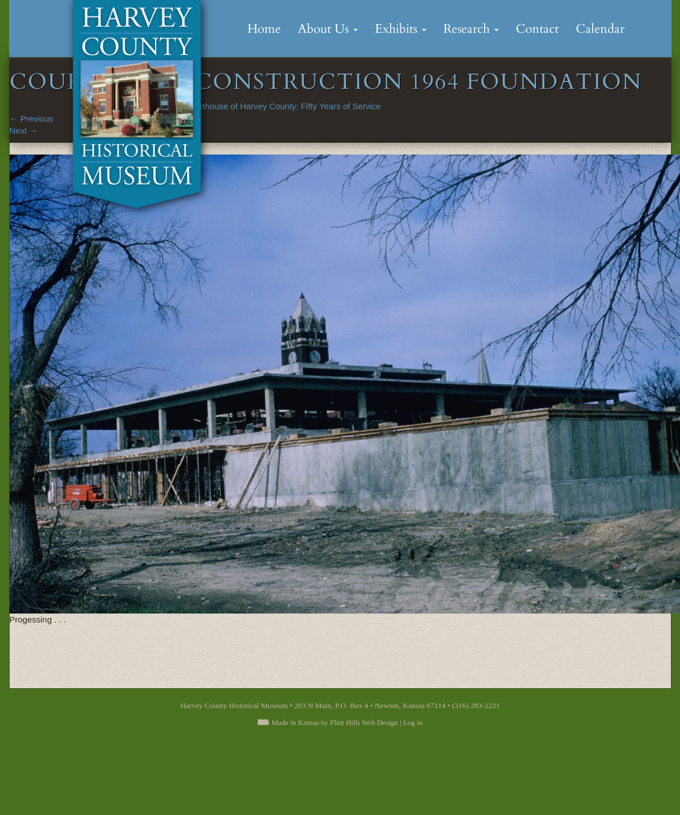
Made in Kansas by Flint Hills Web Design (335, 722)
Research (471, 28)
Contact (537, 28)
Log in (412, 722)
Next (24, 130)
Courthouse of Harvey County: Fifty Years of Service (283, 106)
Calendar (600, 28)
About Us (328, 28)
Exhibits (400, 28)
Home (264, 28)
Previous (32, 118)
